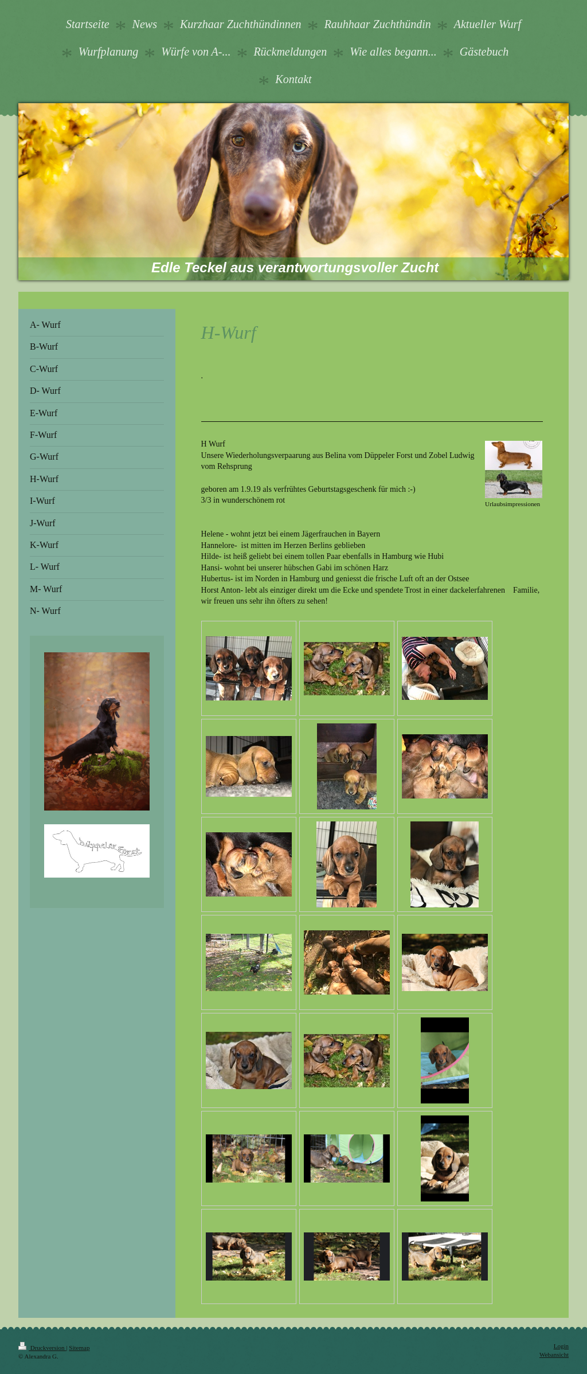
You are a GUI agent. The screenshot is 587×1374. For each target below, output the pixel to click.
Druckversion (42, 1347)
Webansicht (554, 1354)
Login (561, 1345)
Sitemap (79, 1347)
